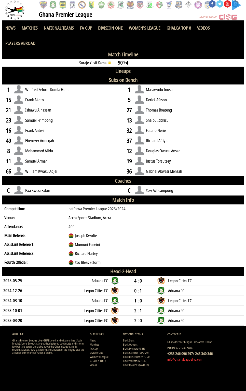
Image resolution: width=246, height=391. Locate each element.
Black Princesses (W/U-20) (136, 357)
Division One (110, 28)
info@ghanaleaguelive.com (184, 359)
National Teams (59, 28)
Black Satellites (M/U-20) (135, 353)
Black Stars (128, 340)
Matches (30, 28)
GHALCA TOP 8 (179, 28)
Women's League (144, 28)
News (10, 28)
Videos (203, 28)
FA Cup (86, 28)
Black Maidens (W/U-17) (136, 365)
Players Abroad (20, 43)
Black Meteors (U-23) (134, 348)
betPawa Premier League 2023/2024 (97, 209)
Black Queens (130, 344)
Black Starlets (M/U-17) (135, 361)
